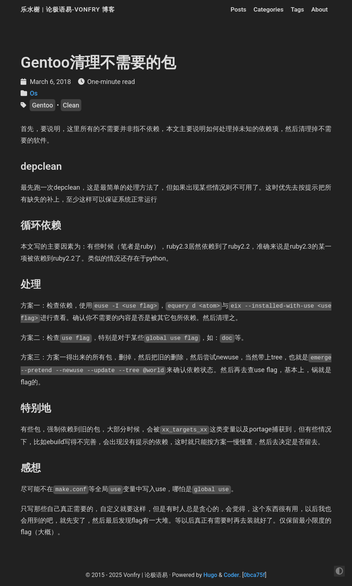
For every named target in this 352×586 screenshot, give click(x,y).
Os (34, 93)
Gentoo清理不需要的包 (98, 62)
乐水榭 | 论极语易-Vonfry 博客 (68, 9)
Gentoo (42, 105)
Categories (269, 9)
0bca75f (254, 575)
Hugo (210, 575)
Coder (231, 575)
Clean (71, 105)
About (319, 9)
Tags (297, 9)
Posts (238, 9)
